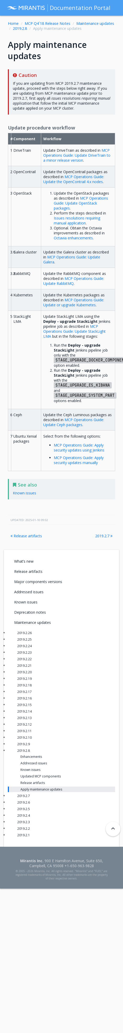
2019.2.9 (23, 744)
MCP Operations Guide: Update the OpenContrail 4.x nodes (73, 179)
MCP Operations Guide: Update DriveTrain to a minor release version (76, 155)
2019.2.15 (24, 705)
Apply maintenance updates (41, 789)
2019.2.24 (24, 646)
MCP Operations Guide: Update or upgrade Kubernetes (73, 302)
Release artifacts (26, 535)
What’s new (24, 561)
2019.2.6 (23, 802)
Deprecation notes (30, 612)
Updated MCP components (40, 776)
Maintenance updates (95, 23)
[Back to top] (113, 829)
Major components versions (38, 581)
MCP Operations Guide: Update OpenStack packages (81, 203)
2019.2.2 (23, 828)
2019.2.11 (24, 731)
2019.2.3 (23, 822)
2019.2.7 (104, 535)
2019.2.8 (20, 28)
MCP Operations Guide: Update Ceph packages (73, 422)
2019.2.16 (24, 698)
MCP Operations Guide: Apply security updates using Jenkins (79, 448)
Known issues (26, 602)
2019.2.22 (24, 659)
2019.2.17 (24, 692)
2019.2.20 (24, 672)
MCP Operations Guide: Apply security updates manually (79, 460)
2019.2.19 (24, 678)
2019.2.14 (24, 711)
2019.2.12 (24, 724)
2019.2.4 (23, 815)
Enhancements (31, 756)
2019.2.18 (24, 685)
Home (13, 23)
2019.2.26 (24, 633)
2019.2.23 (24, 652)
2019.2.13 (24, 718)
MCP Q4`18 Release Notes (47, 23)
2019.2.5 (23, 809)
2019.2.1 (23, 835)
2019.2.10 (24, 737)
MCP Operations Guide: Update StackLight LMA (74, 331)
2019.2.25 (24, 639)
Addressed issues (29, 591)
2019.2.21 (24, 665)
